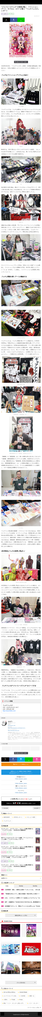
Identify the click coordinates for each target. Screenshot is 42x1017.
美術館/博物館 (22, 992)
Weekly (21, 886)
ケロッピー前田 (30, 817)
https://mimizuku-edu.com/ (13, 730)
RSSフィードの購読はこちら (26, 764)
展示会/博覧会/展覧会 (8, 992)
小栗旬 (4, 999)
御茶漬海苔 (6, 817)
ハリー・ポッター (32, 1003)
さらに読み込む (26, 982)
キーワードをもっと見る (34, 1007)
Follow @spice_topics (21, 779)
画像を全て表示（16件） (21, 62)
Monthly (35, 886)
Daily (7, 886)
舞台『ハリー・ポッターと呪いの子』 (13, 1003)
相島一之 (31, 996)
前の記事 (5, 808)
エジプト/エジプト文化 (9, 996)
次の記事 (36, 808)
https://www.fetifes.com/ (9, 711)
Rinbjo (20, 999)
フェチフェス (6, 821)
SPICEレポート (17, 817)
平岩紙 (12, 999)
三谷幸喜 (22, 996)
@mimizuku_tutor (11, 725)
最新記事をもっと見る (25, 915)
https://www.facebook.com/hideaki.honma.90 (17, 728)
